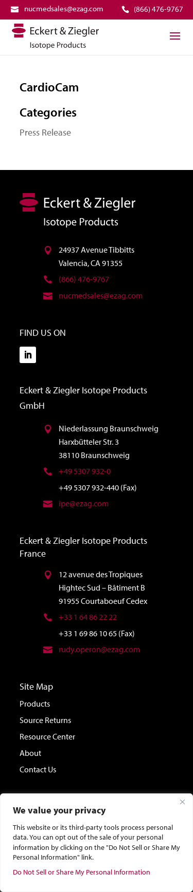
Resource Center (47, 736)
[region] (96, 842)
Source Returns (45, 720)
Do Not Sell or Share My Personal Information (81, 872)
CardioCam (49, 86)
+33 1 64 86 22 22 (88, 617)
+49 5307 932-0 (85, 471)
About (30, 753)
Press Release (45, 132)
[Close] (182, 802)
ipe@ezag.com (84, 503)
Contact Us (38, 769)
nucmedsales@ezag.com (101, 295)
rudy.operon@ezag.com (99, 649)
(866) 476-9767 (84, 279)
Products (35, 703)
